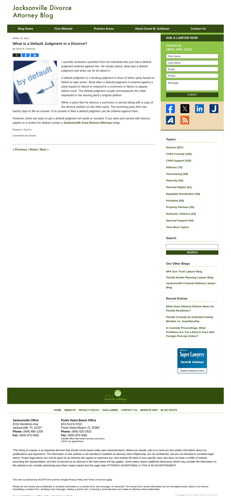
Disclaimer (111, 397)
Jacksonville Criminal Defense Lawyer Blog (192, 278)
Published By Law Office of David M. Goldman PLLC (194, 12)
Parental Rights (178, 185)
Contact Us (129, 397)
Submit (192, 94)
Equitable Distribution (181, 191)
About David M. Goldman (152, 28)
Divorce (28, 129)
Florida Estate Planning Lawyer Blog (188, 272)
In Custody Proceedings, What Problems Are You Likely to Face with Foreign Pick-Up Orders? (190, 321)
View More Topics (176, 223)
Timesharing (176, 172)
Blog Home (25, 28)
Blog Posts (165, 397)
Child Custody (178, 153)
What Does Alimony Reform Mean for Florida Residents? (188, 299)
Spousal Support (178, 216)
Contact (198, 28)
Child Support (177, 159)
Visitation (174, 197)
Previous (20, 149)
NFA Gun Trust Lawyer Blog (182, 267)
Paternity (174, 178)
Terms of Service (97, 468)
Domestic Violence (180, 210)
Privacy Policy (92, 397)
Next (44, 149)
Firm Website (63, 28)
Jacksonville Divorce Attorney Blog (42, 12)
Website (74, 397)
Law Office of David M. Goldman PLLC (52, 484)
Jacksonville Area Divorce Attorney (88, 122)
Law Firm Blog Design (201, 485)
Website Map (147, 397)
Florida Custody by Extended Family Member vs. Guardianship (188, 309)
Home (34, 149)
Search (192, 248)
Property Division (179, 204)
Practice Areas (104, 28)
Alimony (173, 166)
